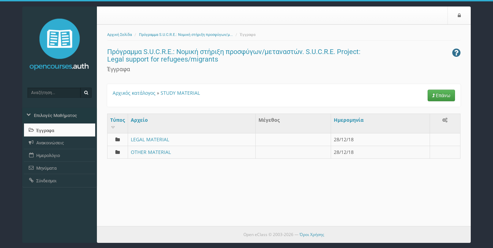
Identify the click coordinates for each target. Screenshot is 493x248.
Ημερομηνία (349, 120)
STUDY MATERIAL (180, 93)
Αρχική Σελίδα (119, 34)
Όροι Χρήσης (312, 234)
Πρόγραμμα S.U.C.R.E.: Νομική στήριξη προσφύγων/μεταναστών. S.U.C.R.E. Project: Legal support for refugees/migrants (234, 55)
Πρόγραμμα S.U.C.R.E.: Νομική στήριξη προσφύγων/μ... (186, 34)
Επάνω (441, 95)
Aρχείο (139, 120)
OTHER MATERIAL (151, 152)
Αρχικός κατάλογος (134, 93)
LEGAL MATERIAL (150, 139)
